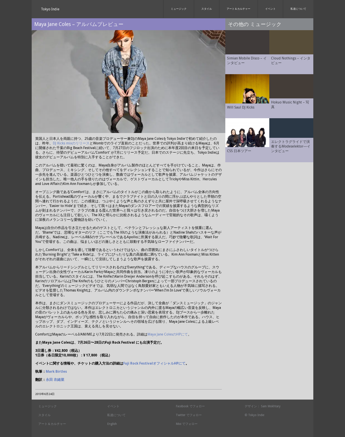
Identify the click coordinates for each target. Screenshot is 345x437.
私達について (298, 8)
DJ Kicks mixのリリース (71, 143)
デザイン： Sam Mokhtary (263, 406)
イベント (270, 8)
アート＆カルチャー (238, 8)
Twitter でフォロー (189, 415)
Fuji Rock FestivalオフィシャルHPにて (154, 363)
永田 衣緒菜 (55, 380)
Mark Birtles (56, 371)
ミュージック (179, 8)
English (112, 424)
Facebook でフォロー (190, 406)
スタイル (206, 8)
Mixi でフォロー (187, 424)
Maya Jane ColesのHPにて (167, 334)
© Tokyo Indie (254, 415)
